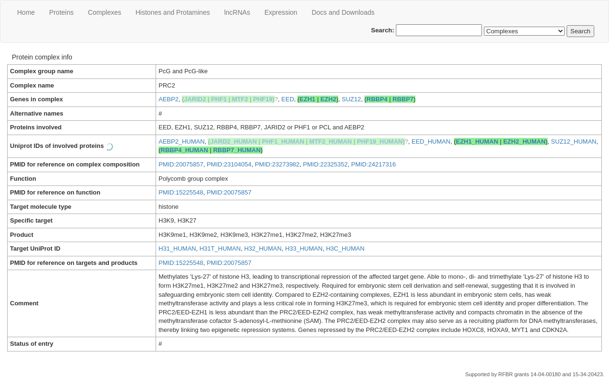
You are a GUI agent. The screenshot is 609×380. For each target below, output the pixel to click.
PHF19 (262, 99)
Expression (281, 12)
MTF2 (240, 99)
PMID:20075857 (180, 164)
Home (26, 12)
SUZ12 (351, 99)
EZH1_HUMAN (477, 141)
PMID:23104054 (228, 164)
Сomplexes (104, 12)
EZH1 (307, 99)
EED (287, 99)
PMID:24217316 (373, 164)
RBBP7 (403, 99)
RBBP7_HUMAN (237, 150)
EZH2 (328, 99)
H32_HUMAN (263, 248)
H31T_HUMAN (220, 248)
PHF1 (219, 99)
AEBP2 (168, 99)
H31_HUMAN (177, 248)
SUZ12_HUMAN (573, 141)
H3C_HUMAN (345, 248)
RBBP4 (376, 99)
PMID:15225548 (180, 192)
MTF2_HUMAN (330, 141)
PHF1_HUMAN (283, 141)
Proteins (61, 12)
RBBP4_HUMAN (184, 150)
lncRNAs (237, 12)
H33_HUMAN (304, 248)
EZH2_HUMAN (524, 141)
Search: (426, 30)
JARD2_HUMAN (233, 141)
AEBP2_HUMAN (181, 141)
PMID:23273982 (277, 164)
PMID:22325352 (325, 164)
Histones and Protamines (173, 12)
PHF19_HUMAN (380, 141)
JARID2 (195, 99)
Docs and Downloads (343, 12)
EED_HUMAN (431, 141)
